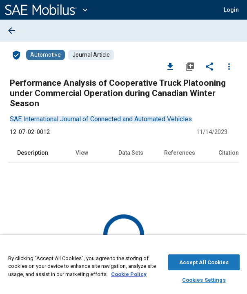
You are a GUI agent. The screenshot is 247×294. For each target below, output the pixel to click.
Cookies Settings (204, 279)
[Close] (236, 247)
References (179, 152)
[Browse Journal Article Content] (91, 55)
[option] (101, 119)
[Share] (209, 66)
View (82, 152)
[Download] (170, 66)
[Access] (16, 55)
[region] (123, 266)
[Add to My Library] (190, 66)
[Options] (229, 66)
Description (32, 152)
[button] (231, 9)
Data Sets (130, 152)
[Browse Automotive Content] (45, 55)
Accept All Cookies (204, 261)
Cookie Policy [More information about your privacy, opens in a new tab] (129, 273)
